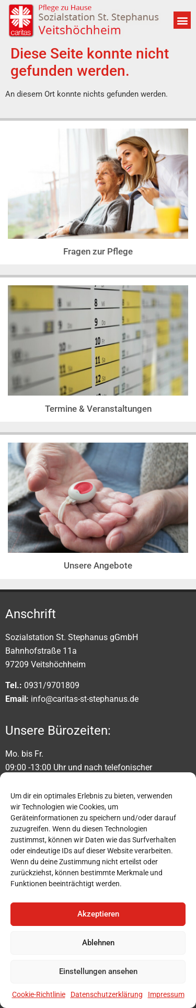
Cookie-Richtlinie (38, 994)
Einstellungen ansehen (98, 971)
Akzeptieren (98, 914)
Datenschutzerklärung (107, 994)
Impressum (166, 994)
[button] (182, 20)
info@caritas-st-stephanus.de (85, 699)
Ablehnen (98, 942)
